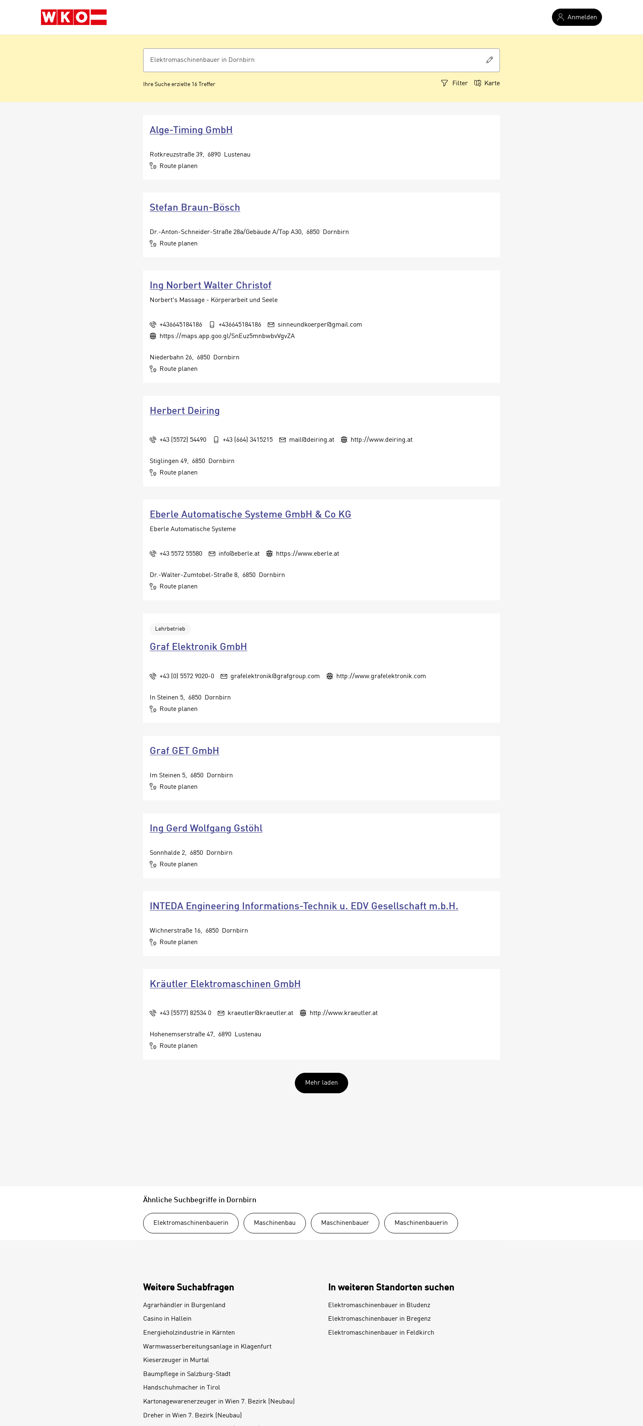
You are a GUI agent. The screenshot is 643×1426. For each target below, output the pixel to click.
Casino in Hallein (167, 1319)
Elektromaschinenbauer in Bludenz (379, 1305)
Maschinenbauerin (421, 1223)
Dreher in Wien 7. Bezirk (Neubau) (192, 1415)
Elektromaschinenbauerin (190, 1223)
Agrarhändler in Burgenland (184, 1305)
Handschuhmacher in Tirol (181, 1388)
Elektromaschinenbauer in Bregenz (379, 1319)
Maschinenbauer (345, 1223)
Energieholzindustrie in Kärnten (189, 1333)
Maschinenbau (275, 1223)
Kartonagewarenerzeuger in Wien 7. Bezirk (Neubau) (219, 1402)
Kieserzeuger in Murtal (176, 1360)
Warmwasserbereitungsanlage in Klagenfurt (207, 1347)
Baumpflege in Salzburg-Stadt (186, 1374)
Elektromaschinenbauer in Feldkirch (381, 1333)
